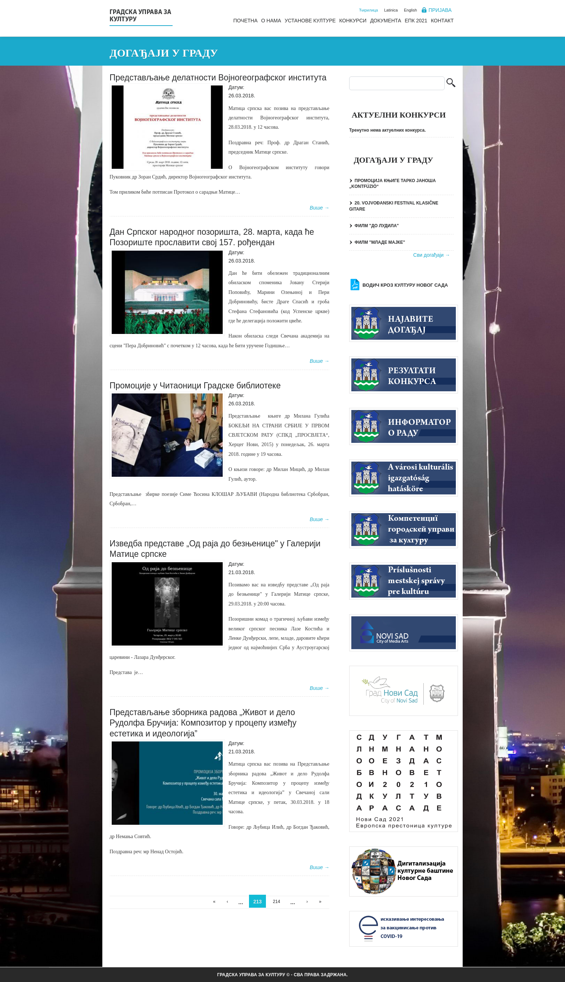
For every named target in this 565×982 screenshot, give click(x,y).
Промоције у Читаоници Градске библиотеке (195, 385)
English (410, 10)
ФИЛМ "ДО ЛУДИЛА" (377, 225)
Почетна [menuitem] (245, 20)
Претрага (451, 83)
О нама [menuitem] (271, 20)
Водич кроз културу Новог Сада (405, 285)
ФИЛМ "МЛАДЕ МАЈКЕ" (380, 242)
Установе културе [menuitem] (310, 20)
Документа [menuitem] (385, 20)
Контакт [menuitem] (442, 20)
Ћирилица (368, 10)
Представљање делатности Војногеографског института (218, 77)
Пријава (439, 10)
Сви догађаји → (431, 255)
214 (276, 901)
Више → (319, 208)
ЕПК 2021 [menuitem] (416, 20)
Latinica (391, 10)
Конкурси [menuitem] (353, 20)
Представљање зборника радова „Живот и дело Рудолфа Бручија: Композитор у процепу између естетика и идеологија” (203, 723)
